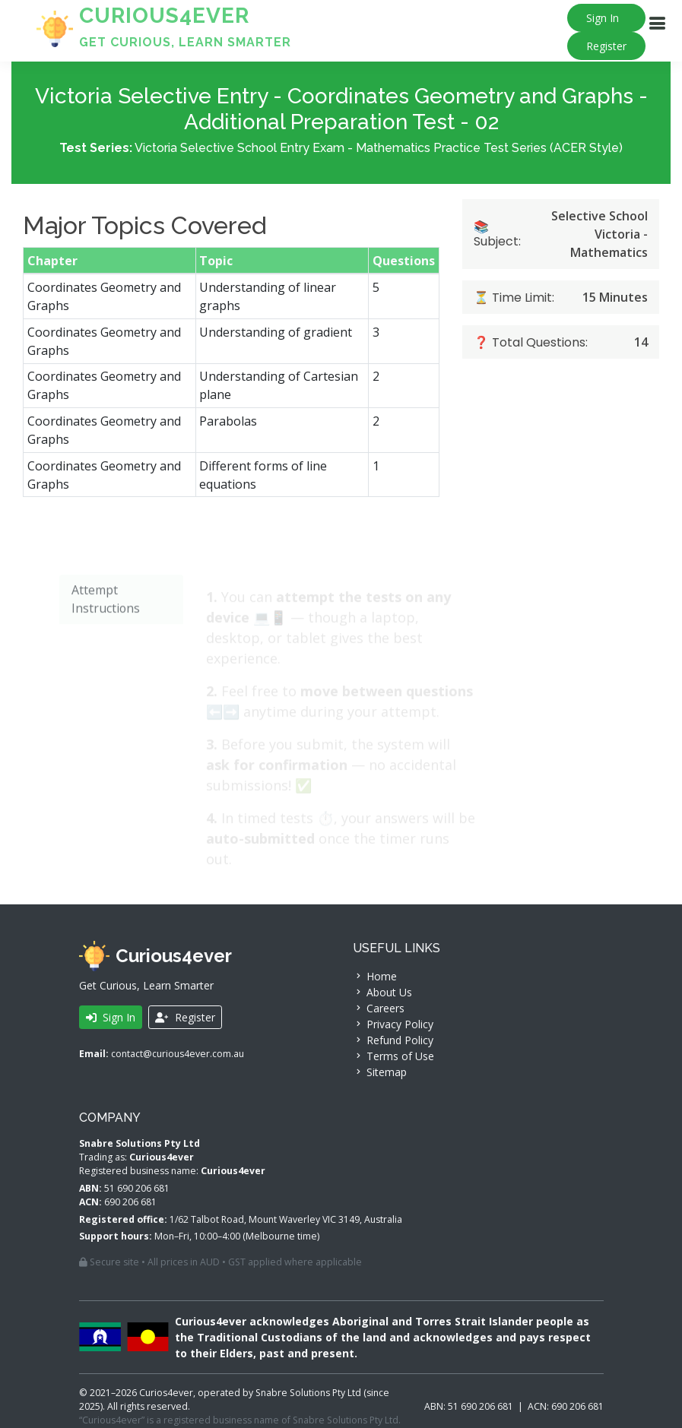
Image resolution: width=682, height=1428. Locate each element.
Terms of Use (393, 1056)
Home (375, 976)
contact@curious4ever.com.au (177, 1053)
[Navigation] (657, 23)
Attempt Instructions (104, 632)
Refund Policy (393, 1040)
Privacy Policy (393, 1024)
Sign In (602, 18)
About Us (382, 992)
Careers (378, 1008)
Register (606, 46)
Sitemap (380, 1072)
